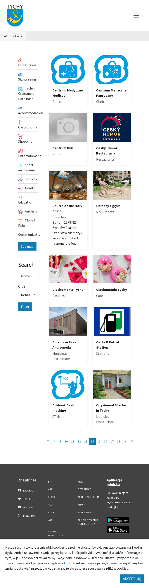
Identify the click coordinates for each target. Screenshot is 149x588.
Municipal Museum (88, 496)
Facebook (26, 490)
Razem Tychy (85, 512)
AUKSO (51, 496)
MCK (80, 481)
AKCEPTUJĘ (132, 578)
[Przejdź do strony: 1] (48, 441)
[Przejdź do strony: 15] (125, 441)
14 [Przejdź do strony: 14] (92, 441)
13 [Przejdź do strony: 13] (85, 441)
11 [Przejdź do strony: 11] (72, 441)
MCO (50, 504)
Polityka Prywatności (55, 533)
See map (27, 246)
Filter (25, 306)
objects (17, 36)
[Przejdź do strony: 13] (54, 441)
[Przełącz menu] (136, 16)
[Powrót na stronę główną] (6, 36)
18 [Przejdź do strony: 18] (118, 441)
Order (22, 286)
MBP (50, 489)
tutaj (67, 563)
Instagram (27, 516)
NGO (50, 520)
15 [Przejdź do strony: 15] (98, 441)
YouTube (25, 507)
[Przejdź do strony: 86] (131, 441)
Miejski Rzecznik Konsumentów (88, 522)
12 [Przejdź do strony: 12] (79, 441)
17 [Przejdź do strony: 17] (112, 441)
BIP (49, 481)
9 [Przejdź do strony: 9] (60, 441)
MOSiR (51, 512)
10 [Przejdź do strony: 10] (66, 441)
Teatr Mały (84, 489)
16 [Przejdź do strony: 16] (105, 441)
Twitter (25, 499)
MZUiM (81, 504)
